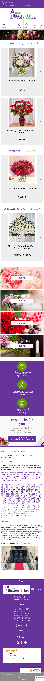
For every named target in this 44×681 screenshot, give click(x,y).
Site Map (22, 679)
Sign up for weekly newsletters (22, 439)
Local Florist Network (34, 677)
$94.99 (22, 139)
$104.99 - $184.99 (22, 254)
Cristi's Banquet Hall (23, 543)
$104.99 (22, 197)
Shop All (32, 44)
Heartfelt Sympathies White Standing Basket (22, 247)
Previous (3, 72)
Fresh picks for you (22, 426)
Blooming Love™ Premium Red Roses (22, 131)
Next (41, 72)
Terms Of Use (7, 677)
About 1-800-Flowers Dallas (13, 451)
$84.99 (22, 89)
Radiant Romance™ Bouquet (22, 188)
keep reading (6, 457)
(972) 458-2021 (10, 2)
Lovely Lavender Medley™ (22, 81)
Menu (4, 27)
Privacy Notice (19, 677)
